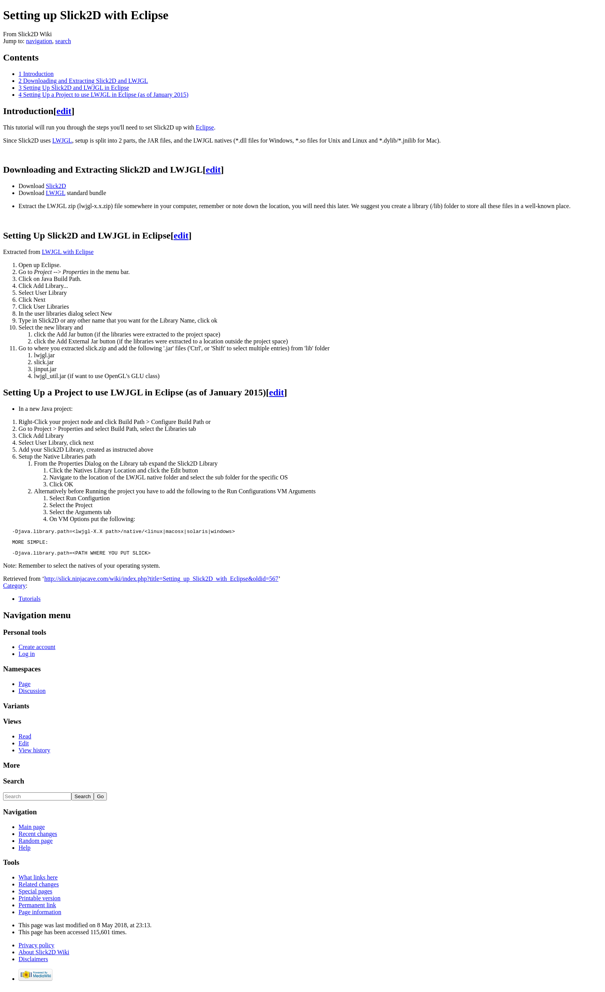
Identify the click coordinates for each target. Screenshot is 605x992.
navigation (39, 41)
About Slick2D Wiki (44, 955)
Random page (35, 844)
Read (25, 739)
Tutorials (30, 602)
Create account (37, 650)
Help (24, 851)
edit (63, 111)
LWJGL (62, 140)
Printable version (40, 901)
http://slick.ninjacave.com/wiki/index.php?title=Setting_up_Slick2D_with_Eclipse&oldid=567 (161, 582)
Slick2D (56, 186)
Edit (24, 746)
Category (14, 589)
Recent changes (38, 837)
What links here (38, 881)
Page (24, 687)
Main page (32, 830)
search (63, 41)
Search (13, 784)
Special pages (35, 894)
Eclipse (205, 127)
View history (34, 753)
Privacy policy (36, 948)
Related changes (39, 887)
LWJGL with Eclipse (67, 252)
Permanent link (37, 908)
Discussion (32, 694)
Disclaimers (33, 962)
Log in (27, 657)
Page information (40, 915)
